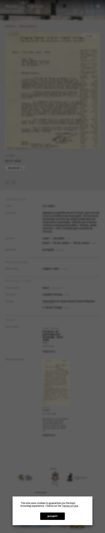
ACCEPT (52, 516)
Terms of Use (70, 505)
